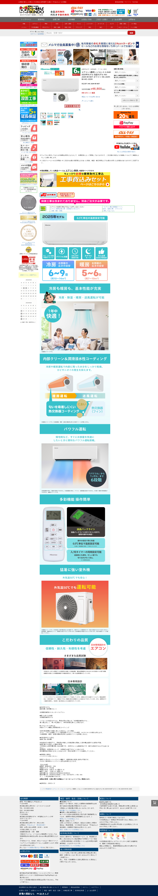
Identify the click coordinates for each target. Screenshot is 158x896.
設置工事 (56, 19)
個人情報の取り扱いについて (49, 887)
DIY (112, 27)
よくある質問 (117, 19)
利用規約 (65, 887)
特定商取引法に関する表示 (28, 887)
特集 (24, 23)
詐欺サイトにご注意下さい (28, 275)
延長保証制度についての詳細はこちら (72, 845)
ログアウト (95, 887)
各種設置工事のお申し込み (28, 104)
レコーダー (90, 23)
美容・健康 (57, 27)
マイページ (127, 2)
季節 (46, 23)
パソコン (24, 27)
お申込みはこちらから (28, 122)
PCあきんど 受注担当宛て (36, 825)
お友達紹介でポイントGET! (28, 183)
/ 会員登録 (40, 34)
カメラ (112, 23)
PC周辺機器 (35, 27)
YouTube (135, 2)
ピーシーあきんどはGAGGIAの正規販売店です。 (29, 212)
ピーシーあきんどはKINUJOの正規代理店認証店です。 (28, 243)
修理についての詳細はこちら (69, 819)
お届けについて (36, 890)
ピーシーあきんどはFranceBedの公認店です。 (28, 221)
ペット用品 (134, 27)
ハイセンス (62, 789)
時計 (90, 27)
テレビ (79, 23)
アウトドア (79, 27)
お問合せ (132, 19)
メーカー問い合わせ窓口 (28, 151)
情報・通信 (123, 23)
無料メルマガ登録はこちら (28, 171)
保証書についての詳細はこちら (70, 810)
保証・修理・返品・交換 (52, 890)
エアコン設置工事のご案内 (28, 86)
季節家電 (48, 789)
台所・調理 (68, 23)
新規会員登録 (119, 2)
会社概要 (71, 19)
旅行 (101, 27)
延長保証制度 (79, 890)
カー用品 (134, 23)
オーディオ (101, 23)
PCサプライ (46, 27)
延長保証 (41, 19)
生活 (57, 23)
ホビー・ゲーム (122, 27)
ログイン (33, 34)
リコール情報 (28, 161)
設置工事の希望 (119, 69)
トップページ (26, 19)
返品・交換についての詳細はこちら (71, 829)
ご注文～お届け (102, 19)
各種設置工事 (67, 890)
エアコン (35, 23)
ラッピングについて (28, 132)
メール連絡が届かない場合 (34, 847)
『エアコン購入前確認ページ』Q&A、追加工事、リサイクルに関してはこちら (113, 209)
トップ (42, 789)
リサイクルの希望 (119, 84)
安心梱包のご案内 (28, 141)
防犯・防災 (68, 27)
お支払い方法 (87, 19)
